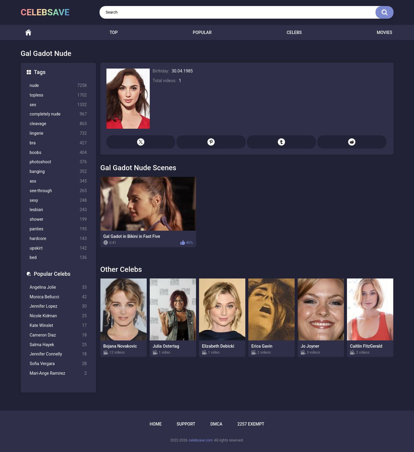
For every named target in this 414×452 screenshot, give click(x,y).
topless (58, 95)
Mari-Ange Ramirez (58, 373)
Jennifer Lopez (58, 306)
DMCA (216, 424)
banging (58, 171)
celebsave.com (201, 440)
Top (113, 32)
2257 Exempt (250, 424)
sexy (58, 200)
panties (58, 229)
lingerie (58, 133)
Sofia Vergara (58, 363)
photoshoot (58, 162)
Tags (40, 72)
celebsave (45, 12)
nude (58, 85)
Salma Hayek (58, 344)
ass (58, 181)
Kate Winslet (58, 325)
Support (186, 424)
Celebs (294, 32)
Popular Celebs (52, 274)
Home (28, 32)
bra (58, 143)
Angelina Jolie (58, 287)
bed (58, 257)
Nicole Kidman (58, 315)
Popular (202, 32)
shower (58, 219)
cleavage (58, 123)
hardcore (58, 238)
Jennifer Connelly (58, 354)
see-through (58, 190)
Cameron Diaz (58, 335)
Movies (384, 32)
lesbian (58, 209)
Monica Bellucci (58, 297)
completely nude (58, 114)
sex (58, 104)
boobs (58, 152)
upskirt (58, 248)
